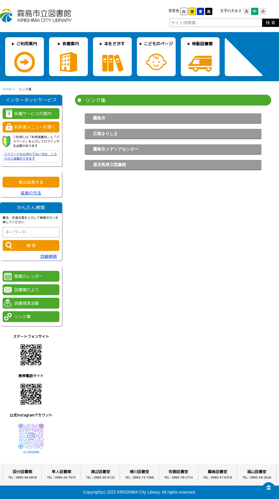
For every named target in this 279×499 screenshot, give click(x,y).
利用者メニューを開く (35, 127)
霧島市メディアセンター (115, 149)
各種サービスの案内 (32, 113)
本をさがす (114, 44)
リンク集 (22, 316)
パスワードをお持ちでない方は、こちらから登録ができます (30, 156)
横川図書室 (139, 471)
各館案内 (70, 44)
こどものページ (158, 44)
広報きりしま (105, 133)
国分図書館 (22, 471)
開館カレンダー (28, 276)
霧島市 (99, 118)
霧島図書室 (217, 471)
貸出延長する (31, 182)
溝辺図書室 (100, 471)
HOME (7, 89)
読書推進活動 (26, 303)
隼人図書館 (61, 471)
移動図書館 (202, 44)
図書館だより (26, 290)
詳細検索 (48, 256)
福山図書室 (256, 471)
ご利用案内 (26, 44)
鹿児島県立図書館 (109, 164)
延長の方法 (31, 193)
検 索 (270, 22)
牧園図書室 (178, 471)
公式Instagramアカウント (31, 415)
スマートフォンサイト (31, 336)
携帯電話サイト (31, 375)
